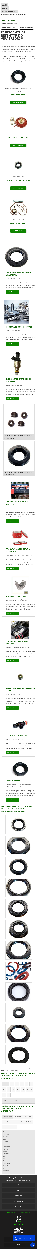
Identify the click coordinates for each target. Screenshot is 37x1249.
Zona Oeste (27, 1116)
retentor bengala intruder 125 (10, 27)
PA (8, 1095)
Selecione (5, 1084)
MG (17, 1084)
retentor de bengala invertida (9, 23)
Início (19, 1185)
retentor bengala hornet (26, 27)
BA (18, 1089)
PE (13, 1089)
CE (23, 1089)
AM (4, 1095)
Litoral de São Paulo (9, 1127)
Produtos (18, 1195)
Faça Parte (18, 1206)
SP (26, 1084)
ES (22, 1084)
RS (8, 1089)
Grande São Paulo (26, 1122)
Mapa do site (18, 1201)
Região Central (8, 1116)
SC (4, 1089)
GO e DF (29, 1089)
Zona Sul (6, 1122)
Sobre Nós (18, 1190)
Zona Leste (15, 1122)
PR (31, 1084)
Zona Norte (18, 1116)
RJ (12, 1084)
